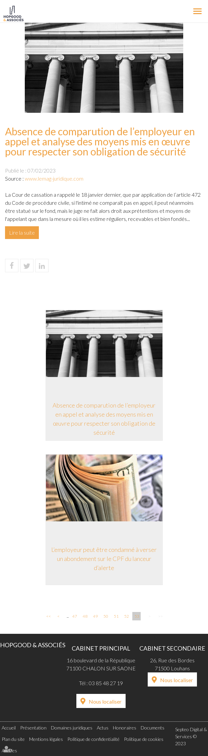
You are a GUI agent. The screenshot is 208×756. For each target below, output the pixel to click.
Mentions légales (46, 739)
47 (74, 616)
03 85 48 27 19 (106, 683)
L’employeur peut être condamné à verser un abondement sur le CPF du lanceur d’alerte (104, 558)
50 (105, 616)
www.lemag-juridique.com (54, 178)
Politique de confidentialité (93, 739)
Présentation (33, 727)
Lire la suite (22, 232)
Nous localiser (105, 701)
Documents (152, 727)
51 (116, 616)
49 (95, 616)
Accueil (9, 727)
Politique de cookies (143, 739)
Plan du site (13, 739)
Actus (103, 727)
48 (85, 616)
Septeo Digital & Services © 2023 (191, 736)
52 (126, 616)
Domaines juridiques (71, 727)
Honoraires (124, 727)
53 (137, 616)
